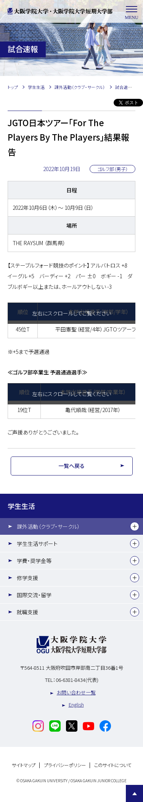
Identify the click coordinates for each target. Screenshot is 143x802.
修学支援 (27, 578)
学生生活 (21, 506)
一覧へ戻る (71, 465)
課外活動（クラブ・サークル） (48, 526)
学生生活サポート (37, 543)
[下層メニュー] (134, 526)
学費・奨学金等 (34, 560)
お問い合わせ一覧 (76, 692)
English (76, 704)
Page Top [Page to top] (134, 793)
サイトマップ (23, 765)
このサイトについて (113, 765)
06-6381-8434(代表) (77, 679)
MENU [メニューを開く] (131, 11)
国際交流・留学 (34, 595)
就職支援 (27, 612)
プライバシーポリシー (65, 765)
